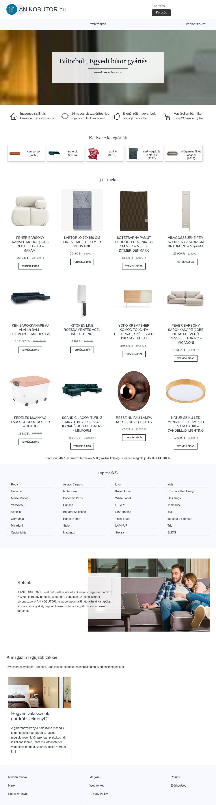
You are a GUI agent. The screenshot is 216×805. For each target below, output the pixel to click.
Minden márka (17, 777)
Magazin (95, 777)
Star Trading (123, 511)
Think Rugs (122, 518)
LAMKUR (121, 525)
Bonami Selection (74, 511)
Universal (17, 491)
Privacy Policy (196, 24)
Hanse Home (71, 518)
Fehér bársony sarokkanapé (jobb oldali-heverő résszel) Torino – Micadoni (186, 334)
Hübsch (68, 505)
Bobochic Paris (73, 498)
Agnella (16, 511)
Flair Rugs (174, 498)
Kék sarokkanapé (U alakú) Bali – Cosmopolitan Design (30, 330)
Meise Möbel (19, 498)
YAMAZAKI (18, 505)
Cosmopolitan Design (181, 491)
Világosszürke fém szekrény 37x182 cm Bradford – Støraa (186, 242)
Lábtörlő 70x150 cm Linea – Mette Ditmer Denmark (82, 242)
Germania (17, 518)
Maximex (69, 532)
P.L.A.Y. (120, 505)
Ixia (169, 511)
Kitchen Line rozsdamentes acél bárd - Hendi (82, 330)
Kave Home (123, 491)
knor (118, 484)
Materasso (70, 491)
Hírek (11, 785)
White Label (123, 498)
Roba (14, 484)
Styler (67, 525)
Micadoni (17, 525)
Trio (169, 525)
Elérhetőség (178, 785)
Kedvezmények (18, 793)
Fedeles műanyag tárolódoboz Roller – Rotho (30, 422)
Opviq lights (18, 532)
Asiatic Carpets (73, 484)
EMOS (171, 532)
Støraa (119, 532)
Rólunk (175, 777)
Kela (170, 484)
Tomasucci (174, 505)
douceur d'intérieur (179, 518)
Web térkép (98, 24)
